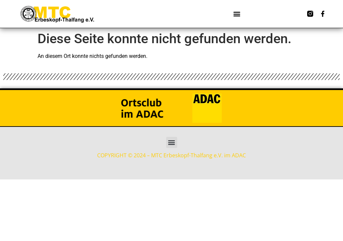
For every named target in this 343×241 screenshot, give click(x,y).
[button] (236, 13)
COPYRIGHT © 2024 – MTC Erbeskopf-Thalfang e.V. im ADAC (171, 155)
